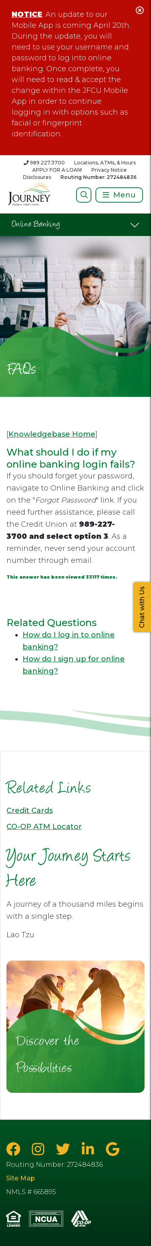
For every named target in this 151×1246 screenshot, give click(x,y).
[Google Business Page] (112, 1149)
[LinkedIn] (90, 1149)
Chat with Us (142, 607)
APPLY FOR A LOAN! (57, 170)
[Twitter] (65, 1149)
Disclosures (37, 177)
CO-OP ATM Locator (44, 826)
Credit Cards (29, 810)
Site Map (20, 1178)
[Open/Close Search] (84, 194)
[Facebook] (15, 1149)
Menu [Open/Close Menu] (124, 195)
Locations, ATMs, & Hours (105, 163)
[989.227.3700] (44, 163)
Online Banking (36, 225)
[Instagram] (40, 1149)
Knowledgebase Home (51, 434)
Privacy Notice (109, 170)
